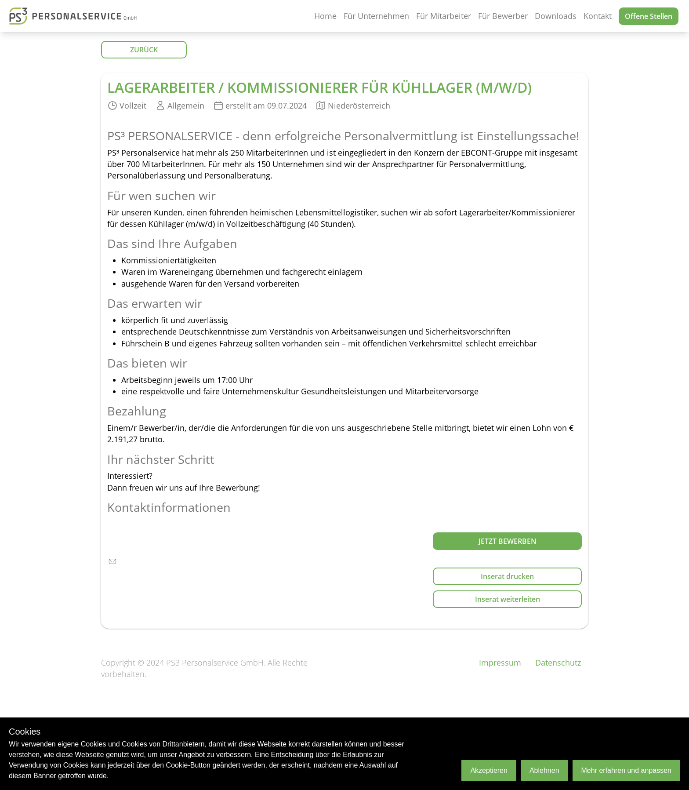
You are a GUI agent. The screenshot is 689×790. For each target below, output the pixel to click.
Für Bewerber (503, 16)
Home (325, 16)
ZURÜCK (144, 50)
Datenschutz (558, 662)
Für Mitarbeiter (443, 16)
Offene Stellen (648, 16)
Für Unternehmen (376, 16)
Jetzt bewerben (508, 541)
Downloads (556, 16)
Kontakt (598, 16)
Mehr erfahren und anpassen (626, 770)
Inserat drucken (507, 576)
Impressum (500, 662)
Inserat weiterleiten (507, 599)
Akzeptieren (489, 770)
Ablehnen (544, 770)
